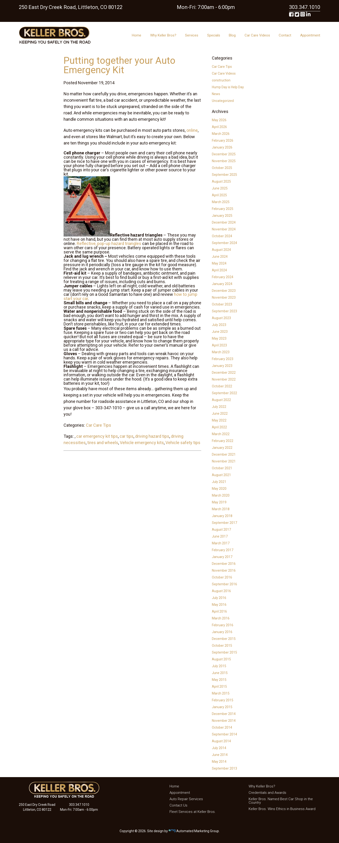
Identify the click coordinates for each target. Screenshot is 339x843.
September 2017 (224, 523)
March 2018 (221, 509)
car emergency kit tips (97, 436)
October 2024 (222, 236)
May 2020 (219, 488)
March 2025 (221, 202)
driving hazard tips (152, 436)
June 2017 (220, 536)
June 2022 (220, 413)
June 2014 (220, 755)
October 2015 (222, 645)
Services (191, 35)
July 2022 (219, 407)
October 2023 (222, 304)
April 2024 (219, 270)
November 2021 (224, 461)
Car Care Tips (98, 425)
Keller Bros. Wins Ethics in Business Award (282, 809)
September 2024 (224, 243)
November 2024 (224, 229)
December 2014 (224, 714)
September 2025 (224, 175)
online (192, 130)
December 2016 (224, 564)
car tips (126, 436)
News (216, 94)
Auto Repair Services (186, 799)
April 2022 (219, 427)
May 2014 (219, 761)
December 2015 (224, 639)
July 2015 (219, 666)
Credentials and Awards (267, 793)
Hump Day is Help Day (228, 87)
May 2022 (219, 420)
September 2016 (224, 584)
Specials (213, 35)
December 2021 (224, 454)
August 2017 (221, 529)
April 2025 (219, 195)
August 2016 (221, 591)
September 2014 (224, 734)
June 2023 (220, 331)
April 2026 (219, 127)
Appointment (310, 35)
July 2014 (219, 748)
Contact (285, 35)
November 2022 (224, 379)
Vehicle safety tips (182, 442)
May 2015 (219, 680)
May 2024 (219, 263)
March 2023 (221, 352)
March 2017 (221, 543)
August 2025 (221, 181)
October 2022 (222, 386)
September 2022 (224, 393)
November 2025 (224, 161)
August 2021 (221, 475)
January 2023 (222, 366)
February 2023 (222, 359)
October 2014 (222, 727)
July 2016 (219, 598)
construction (221, 80)
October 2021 (222, 468)
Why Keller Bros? (163, 35)
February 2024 (222, 277)
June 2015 (220, 673)
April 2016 (219, 611)
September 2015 (224, 652)
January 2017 (222, 557)
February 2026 (222, 140)
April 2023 (219, 345)
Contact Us (178, 805)
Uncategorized (223, 101)
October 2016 (222, 577)
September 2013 (224, 768)
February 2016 (222, 625)
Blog (232, 35)
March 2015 (221, 693)
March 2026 (221, 134)
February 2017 (222, 550)
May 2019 (219, 502)
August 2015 (221, 659)
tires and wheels (102, 442)
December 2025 (224, 154)
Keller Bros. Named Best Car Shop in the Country (281, 801)
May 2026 (219, 120)
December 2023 (224, 291)
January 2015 (222, 707)
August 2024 (221, 250)
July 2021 (219, 482)
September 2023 (224, 311)
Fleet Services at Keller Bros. (193, 812)
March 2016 (221, 618)
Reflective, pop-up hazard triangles (109, 243)
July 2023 (219, 325)
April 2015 (219, 686)
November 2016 (224, 570)
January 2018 (222, 516)
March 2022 (221, 434)
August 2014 (221, 741)
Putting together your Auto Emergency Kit (119, 65)
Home (136, 35)
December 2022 (224, 372)
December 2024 (224, 222)
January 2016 (222, 632)
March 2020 (221, 495)
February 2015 (222, 700)
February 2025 (222, 209)
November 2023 (224, 297)
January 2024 (222, 284)
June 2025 (220, 188)
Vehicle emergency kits (142, 442)
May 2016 (219, 604)
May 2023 (219, 338)
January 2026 (222, 147)
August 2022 (221, 400)
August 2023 (221, 318)
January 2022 (222, 448)
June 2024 (220, 256)
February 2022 (222, 441)
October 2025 (222, 168)
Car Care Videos (257, 35)
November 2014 (224, 721)
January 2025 (222, 215)
